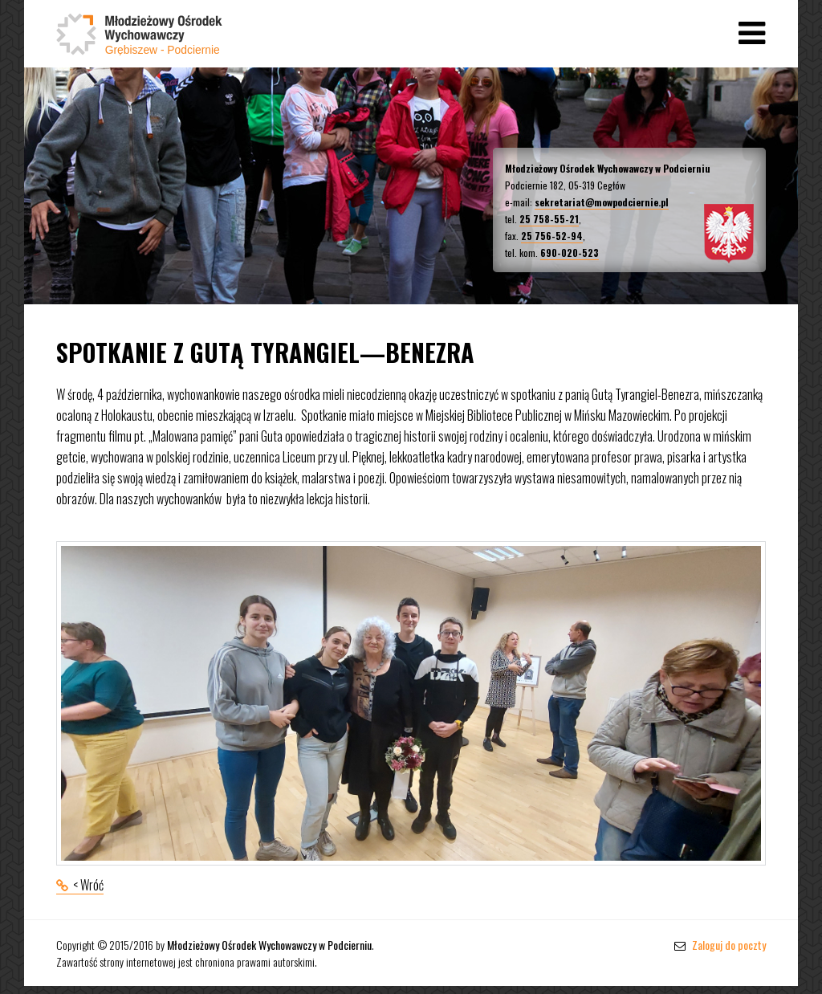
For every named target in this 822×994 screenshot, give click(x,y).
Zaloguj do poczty (720, 944)
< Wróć (88, 884)
